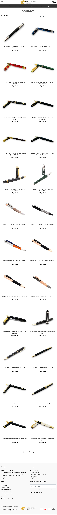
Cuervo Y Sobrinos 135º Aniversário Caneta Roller (14, 190)
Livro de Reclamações (6, 496)
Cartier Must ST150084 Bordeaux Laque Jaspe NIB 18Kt (14, 154)
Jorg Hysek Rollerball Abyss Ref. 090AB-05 (42, 225)
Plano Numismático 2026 (7, 499)
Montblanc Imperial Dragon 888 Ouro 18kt (15, 439)
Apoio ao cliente (5, 488)
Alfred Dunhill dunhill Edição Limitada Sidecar (14, 47)
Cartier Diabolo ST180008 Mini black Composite (42, 118)
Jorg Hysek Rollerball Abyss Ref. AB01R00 (42, 296)
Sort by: (35, 16)
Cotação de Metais (5, 498)
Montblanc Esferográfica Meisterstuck (14, 368)
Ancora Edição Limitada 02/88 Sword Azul (42, 46)
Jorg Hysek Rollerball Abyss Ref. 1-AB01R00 (42, 261)
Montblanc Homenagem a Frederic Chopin (14, 404)
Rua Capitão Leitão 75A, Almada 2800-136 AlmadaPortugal (38, 477)
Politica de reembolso (6, 492)
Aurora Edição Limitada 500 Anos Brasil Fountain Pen (42, 82)
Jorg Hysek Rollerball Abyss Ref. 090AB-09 (14, 261)
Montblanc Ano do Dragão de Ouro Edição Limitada (14, 333)
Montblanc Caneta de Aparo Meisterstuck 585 (42, 333)
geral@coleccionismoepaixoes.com (39, 471)
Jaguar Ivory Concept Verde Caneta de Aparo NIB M (42, 190)
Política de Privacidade (6, 494)
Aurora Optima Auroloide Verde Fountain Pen (14, 118)
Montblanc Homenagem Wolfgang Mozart (42, 404)
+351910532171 (34, 473)
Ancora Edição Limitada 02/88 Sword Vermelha (14, 82)
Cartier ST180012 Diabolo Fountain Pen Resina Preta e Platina (42, 154)
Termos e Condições (6, 490)
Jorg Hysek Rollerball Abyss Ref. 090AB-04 (14, 225)
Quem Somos (4, 486)
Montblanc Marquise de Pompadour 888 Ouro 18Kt (42, 440)
